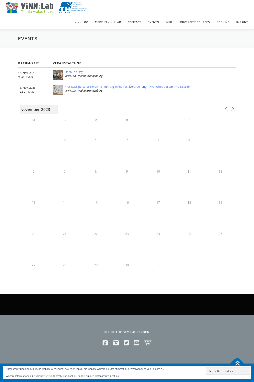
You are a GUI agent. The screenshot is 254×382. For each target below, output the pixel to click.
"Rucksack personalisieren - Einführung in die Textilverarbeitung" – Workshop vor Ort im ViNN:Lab (127, 86)
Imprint (242, 22)
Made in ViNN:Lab (108, 22)
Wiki (169, 22)
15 (96, 203)
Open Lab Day (74, 72)
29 (96, 265)
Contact (134, 22)
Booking (223, 22)
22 (96, 234)
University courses (194, 22)
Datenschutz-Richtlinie (107, 376)
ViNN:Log (81, 22)
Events (153, 22)
